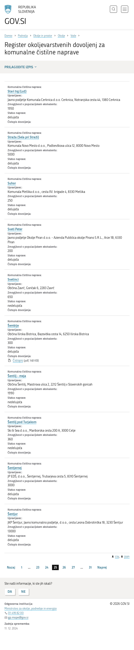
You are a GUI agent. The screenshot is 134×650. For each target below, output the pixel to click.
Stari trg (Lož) (17, 91)
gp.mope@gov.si (18, 617)
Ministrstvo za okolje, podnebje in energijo (30, 608)
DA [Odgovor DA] (10, 591)
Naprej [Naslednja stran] (102, 567)
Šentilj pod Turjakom (22, 422)
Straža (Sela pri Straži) (23, 137)
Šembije (13, 325)
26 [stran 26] (64, 567)
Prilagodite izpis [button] (21, 66)
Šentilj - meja (17, 375)
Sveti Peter (15, 229)
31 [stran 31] (90, 567)
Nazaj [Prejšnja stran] (11, 567)
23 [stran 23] (37, 567)
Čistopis (18, 360)
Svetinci (13, 279)
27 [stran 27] (73, 567)
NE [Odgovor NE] (23, 591)
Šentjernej (15, 467)
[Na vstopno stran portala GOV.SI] (22, 15)
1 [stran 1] (21, 567)
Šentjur (13, 513)
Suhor (12, 183)
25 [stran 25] (55, 567)
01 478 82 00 (16, 613)
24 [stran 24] (46, 567)
